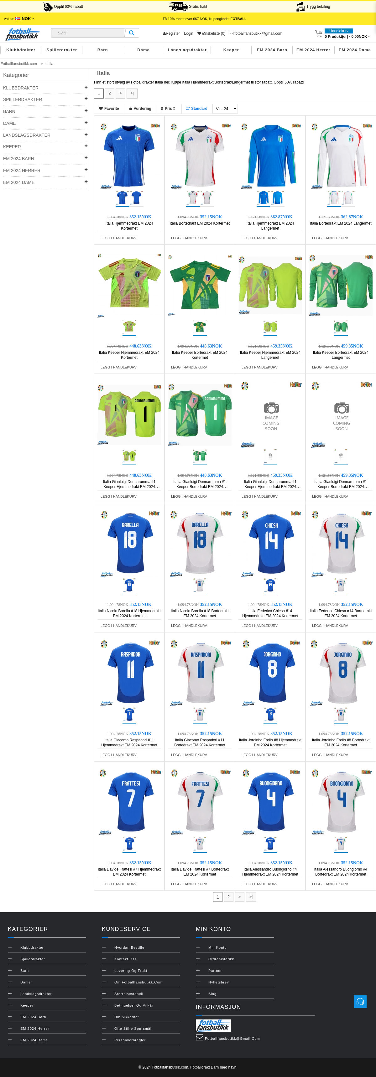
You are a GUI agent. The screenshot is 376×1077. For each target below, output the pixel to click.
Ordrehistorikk (221, 959)
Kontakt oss (125, 959)
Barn (102, 50)
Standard (196, 108)
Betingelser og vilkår (133, 1005)
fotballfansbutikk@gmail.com (256, 33)
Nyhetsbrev (218, 982)
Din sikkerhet (126, 1017)
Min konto (217, 947)
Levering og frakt (130, 971)
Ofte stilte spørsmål (132, 1028)
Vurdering (140, 108)
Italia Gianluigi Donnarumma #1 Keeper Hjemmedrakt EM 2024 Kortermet (129, 487)
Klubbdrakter (20, 50)
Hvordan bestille (129, 947)
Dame (143, 50)
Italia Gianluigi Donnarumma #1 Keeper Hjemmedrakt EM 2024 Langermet (270, 487)
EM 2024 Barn (272, 50)
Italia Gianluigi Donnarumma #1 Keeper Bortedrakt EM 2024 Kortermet (199, 487)
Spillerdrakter (61, 50)
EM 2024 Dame (355, 50)
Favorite (109, 108)
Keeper (231, 50)
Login (188, 33)
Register (171, 33)
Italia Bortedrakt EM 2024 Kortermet (200, 223)
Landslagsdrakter (187, 50)
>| (131, 93)
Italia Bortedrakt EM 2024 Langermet (340, 223)
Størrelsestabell (128, 994)
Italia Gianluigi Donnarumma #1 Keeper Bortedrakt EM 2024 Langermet (340, 487)
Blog (212, 994)
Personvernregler (130, 1040)
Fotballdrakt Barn (204, 1067)
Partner (215, 971)
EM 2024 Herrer (313, 50)
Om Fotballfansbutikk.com (138, 982)
